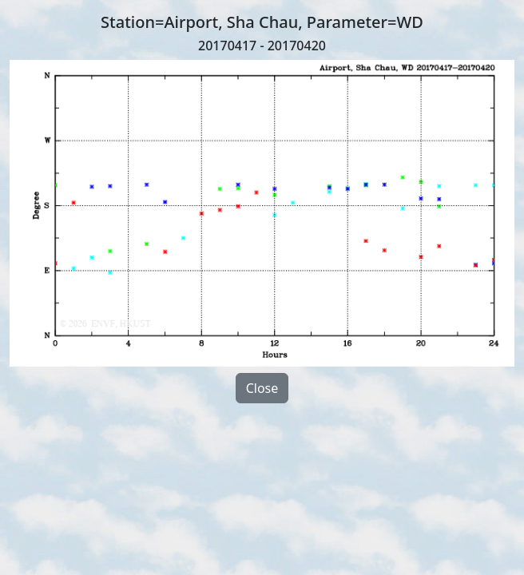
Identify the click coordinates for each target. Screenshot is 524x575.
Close (262, 388)
